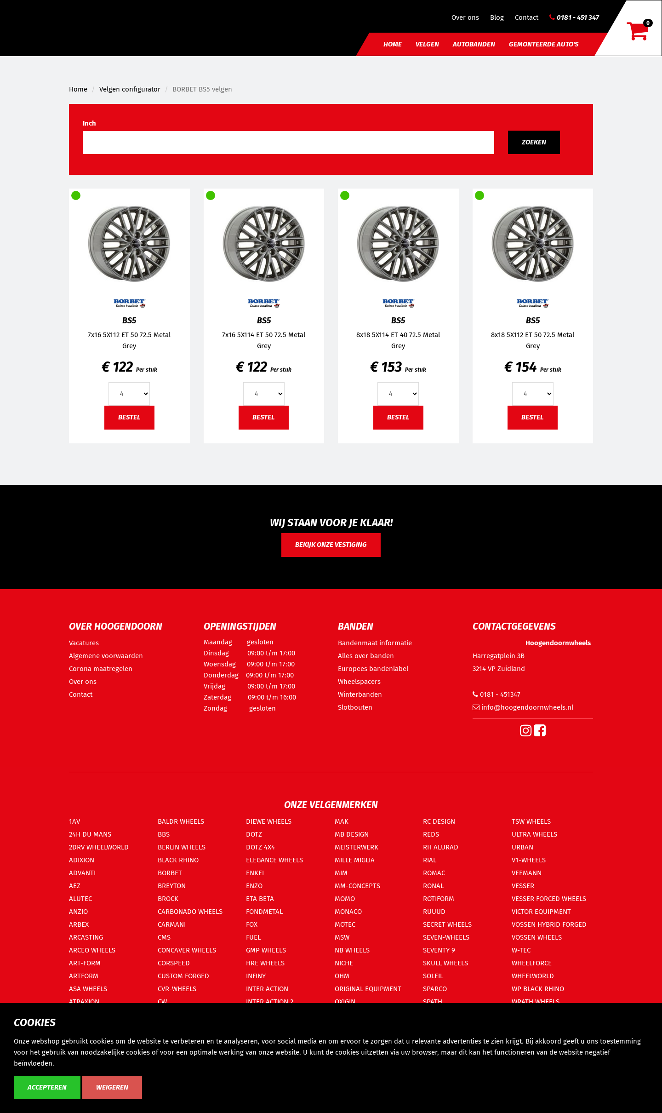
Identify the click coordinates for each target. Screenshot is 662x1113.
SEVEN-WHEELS (446, 937)
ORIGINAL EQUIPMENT (368, 989)
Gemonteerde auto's (543, 44)
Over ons (465, 17)
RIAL (429, 860)
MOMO (345, 899)
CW (162, 1002)
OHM (342, 976)
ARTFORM (83, 976)
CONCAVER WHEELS (187, 950)
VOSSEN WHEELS (537, 937)
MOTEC (345, 924)
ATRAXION (84, 1002)
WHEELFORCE (532, 963)
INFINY (256, 976)
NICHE (344, 963)
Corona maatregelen (100, 669)
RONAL (433, 886)
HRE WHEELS (265, 963)
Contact (526, 17)
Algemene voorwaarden (106, 656)
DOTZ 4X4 (260, 847)
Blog (497, 17)
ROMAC (434, 873)
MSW (342, 937)
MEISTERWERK (356, 847)
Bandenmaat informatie (375, 643)
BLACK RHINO (178, 860)
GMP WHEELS (266, 950)
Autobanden (474, 44)
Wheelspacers (359, 681)
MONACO (348, 911)
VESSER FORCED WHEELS (549, 899)
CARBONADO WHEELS (190, 911)
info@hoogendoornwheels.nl (523, 707)
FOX (251, 924)
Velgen (427, 44)
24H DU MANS (90, 834)
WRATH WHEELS (535, 1002)
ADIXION (81, 860)
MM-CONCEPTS (357, 886)
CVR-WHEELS (177, 989)
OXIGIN (345, 1002)
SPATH (432, 1002)
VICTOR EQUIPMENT (541, 911)
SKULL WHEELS (445, 963)
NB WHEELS (352, 950)
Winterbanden (360, 694)
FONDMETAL (264, 911)
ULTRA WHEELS (534, 834)
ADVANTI (82, 873)
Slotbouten (355, 707)
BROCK (168, 899)
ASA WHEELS (88, 989)
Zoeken (534, 142)
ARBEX (79, 924)
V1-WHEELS (529, 860)
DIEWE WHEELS (268, 821)
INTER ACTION (267, 989)
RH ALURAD (440, 847)
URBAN (522, 847)
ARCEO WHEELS (92, 950)
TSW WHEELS (531, 821)
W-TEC (521, 950)
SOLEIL (433, 976)
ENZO (254, 886)
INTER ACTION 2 (269, 1002)
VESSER (523, 886)
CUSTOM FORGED (183, 976)
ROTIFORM (438, 899)
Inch (89, 123)
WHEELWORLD (533, 976)
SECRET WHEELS (447, 924)
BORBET (170, 873)
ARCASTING (86, 937)
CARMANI (172, 924)
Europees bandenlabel (373, 669)
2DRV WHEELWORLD (99, 847)
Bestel (129, 417)
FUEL (253, 937)
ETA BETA (260, 899)
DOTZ (254, 834)
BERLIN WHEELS (181, 847)
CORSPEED (174, 963)
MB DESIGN (352, 834)
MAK (341, 821)
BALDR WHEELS (181, 821)
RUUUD (434, 911)
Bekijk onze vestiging (331, 544)
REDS (431, 834)
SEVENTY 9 (439, 950)
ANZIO (78, 911)
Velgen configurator (129, 89)
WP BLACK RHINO (538, 989)
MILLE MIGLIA (355, 860)
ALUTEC (80, 899)
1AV (74, 821)
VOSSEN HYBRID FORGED (549, 924)
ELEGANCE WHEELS (274, 860)
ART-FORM (85, 963)
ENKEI (255, 873)
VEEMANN (527, 873)
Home (392, 44)
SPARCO (435, 989)
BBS (164, 834)
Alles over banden (366, 656)
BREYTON (172, 886)
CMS (164, 937)
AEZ (74, 886)
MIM (341, 873)
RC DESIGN (439, 821)
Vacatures (84, 643)
